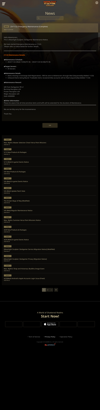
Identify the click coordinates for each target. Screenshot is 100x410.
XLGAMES (50, 403)
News (50, 15)
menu (4, 4)
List (50, 150)
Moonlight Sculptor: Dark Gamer (50, 4)
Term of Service (32, 393)
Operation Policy (68, 393)
